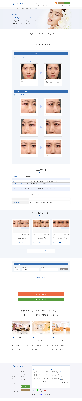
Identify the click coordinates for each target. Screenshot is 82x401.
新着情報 (22, 372)
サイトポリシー (23, 382)
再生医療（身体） (55, 381)
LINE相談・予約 (32, 301)
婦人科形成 (54, 378)
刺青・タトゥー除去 (55, 375)
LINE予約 (67, 2)
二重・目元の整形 (37, 375)
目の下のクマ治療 (37, 374)
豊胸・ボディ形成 (55, 374)
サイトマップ (23, 384)
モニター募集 (23, 376)
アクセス (13, 384)
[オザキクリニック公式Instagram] (56, 3)
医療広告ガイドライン (15, 393)
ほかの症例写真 (51, 33)
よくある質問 (14, 381)
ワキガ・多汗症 (54, 377)
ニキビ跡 (44, 378)
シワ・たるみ (36, 381)
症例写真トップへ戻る (41, 279)
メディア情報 (23, 374)
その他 (62, 372)
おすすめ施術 (14, 389)
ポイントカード (14, 391)
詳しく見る (21, 355)
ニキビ (44, 377)
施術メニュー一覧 (15, 376)
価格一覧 (13, 377)
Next (72, 233)
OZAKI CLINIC (40, 395)
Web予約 (60, 2)
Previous (10, 233)
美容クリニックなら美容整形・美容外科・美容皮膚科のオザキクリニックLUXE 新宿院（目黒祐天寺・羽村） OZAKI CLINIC (18, 4)
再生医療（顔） (45, 384)
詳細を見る (21, 244)
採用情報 (22, 377)
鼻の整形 (35, 377)
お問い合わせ (23, 380)
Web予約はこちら (32, 295)
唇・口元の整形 (36, 378)
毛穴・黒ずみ (45, 381)
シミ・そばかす (45, 372)
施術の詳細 (41, 33)
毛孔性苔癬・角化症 (46, 380)
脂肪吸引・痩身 (54, 372)
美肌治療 (44, 382)
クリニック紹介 (14, 374)
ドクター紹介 (14, 383)
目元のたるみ (36, 372)
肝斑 (43, 374)
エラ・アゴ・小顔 (37, 380)
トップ (13, 372)
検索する (63, 270)
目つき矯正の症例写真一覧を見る (41, 252)
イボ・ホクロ (45, 375)
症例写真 (31, 33)
